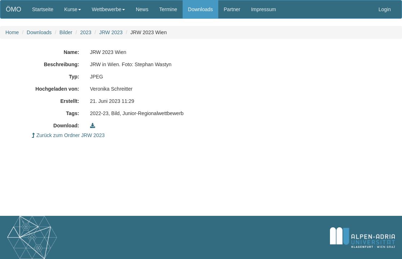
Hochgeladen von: (57, 89)
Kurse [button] (72, 9)
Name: (71, 52)
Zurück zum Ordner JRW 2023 (68, 135)
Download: (66, 125)
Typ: (74, 76)
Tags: (72, 113)
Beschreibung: (61, 64)
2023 (85, 32)
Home (12, 32)
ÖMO (13, 9)
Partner (232, 9)
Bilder (65, 32)
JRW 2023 (110, 32)
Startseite (42, 9)
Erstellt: (70, 101)
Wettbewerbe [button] (108, 9)
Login (385, 9)
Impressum (263, 9)
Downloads (200, 9)
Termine (168, 9)
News (142, 9)
